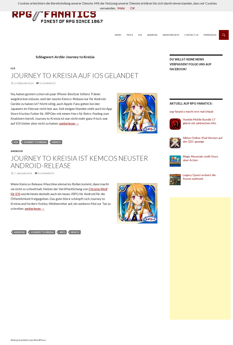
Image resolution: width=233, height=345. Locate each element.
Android (152, 34)
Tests (129, 34)
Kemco (56, 142)
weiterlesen (69, 123)
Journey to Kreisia (35, 142)
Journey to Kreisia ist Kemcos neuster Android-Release (79, 162)
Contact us (191, 34)
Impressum (210, 34)
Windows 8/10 (171, 34)
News (118, 34)
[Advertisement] (200, 258)
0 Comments (47, 83)
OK (132, 8)
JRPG (62, 232)
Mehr (121, 8)
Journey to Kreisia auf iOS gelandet (75, 75)
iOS (140, 34)
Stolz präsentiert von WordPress (28, 340)
